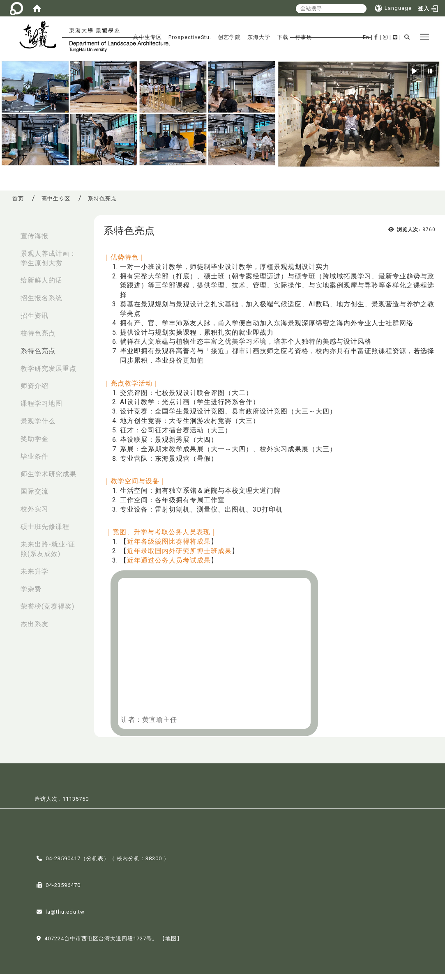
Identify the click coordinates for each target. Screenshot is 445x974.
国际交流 (34, 491)
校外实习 (34, 509)
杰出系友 (34, 624)
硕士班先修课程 (45, 527)
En (366, 37)
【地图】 (170, 938)
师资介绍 (34, 386)
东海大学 (258, 37)
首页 (18, 198)
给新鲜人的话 (41, 280)
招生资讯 (34, 315)
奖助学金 (34, 439)
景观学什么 (38, 421)
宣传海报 (34, 236)
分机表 (95, 858)
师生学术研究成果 (48, 474)
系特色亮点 (38, 351)
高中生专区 (147, 37)
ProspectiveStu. (189, 37)
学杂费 (31, 589)
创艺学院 (229, 37)
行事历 (303, 37)
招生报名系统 (41, 298)
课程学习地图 (41, 403)
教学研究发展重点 (48, 368)
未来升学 (34, 571)
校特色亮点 (38, 333)
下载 (282, 37)
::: (8, 232)
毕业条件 (34, 456)
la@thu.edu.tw (65, 911)
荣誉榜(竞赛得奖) (47, 606)
